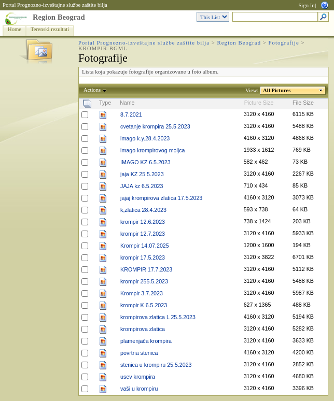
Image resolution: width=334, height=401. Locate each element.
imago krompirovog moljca (152, 150)
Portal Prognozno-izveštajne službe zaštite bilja (55, 5)
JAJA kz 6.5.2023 (141, 186)
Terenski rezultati (50, 29)
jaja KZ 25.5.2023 (142, 174)
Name (127, 102)
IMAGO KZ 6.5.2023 (145, 162)
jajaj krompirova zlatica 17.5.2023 (161, 198)
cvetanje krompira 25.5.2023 (155, 126)
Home (14, 29)
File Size (303, 102)
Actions (92, 90)
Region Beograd (59, 17)
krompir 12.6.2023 (142, 222)
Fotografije (284, 43)
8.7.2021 (131, 114)
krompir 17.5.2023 (142, 257)
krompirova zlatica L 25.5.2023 (158, 317)
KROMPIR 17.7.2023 (146, 269)
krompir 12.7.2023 (142, 234)
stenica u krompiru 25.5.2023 (155, 365)
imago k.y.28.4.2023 (145, 138)
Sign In (306, 5)
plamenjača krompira (146, 341)
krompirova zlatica (142, 329)
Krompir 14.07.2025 (144, 245)
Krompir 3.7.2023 (141, 293)
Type (105, 102)
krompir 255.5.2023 (144, 281)
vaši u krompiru (139, 388)
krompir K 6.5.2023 (143, 305)
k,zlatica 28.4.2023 (143, 210)
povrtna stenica (139, 353)
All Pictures (277, 90)
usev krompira (137, 377)
